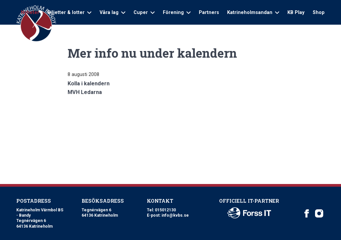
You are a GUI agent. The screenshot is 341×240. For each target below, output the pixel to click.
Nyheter (30, 12)
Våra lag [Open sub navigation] (112, 12)
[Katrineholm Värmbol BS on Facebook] (306, 213)
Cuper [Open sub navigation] (144, 12)
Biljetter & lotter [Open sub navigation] (69, 12)
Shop (319, 12)
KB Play (295, 12)
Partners (209, 12)
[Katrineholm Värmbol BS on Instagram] (319, 213)
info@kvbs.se (175, 215)
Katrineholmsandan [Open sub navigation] (253, 12)
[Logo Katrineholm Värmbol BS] (36, 23)
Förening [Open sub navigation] (176, 12)
